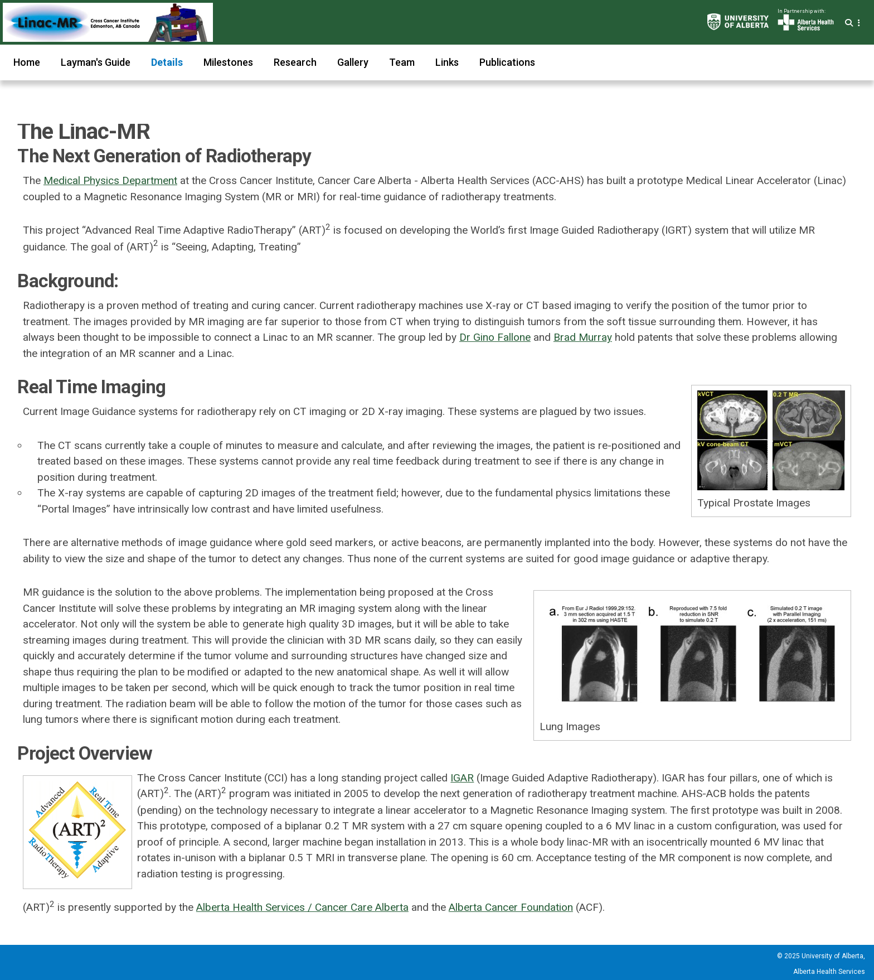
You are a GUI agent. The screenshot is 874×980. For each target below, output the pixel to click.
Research (295, 62)
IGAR (462, 777)
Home (26, 62)
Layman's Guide (95, 62)
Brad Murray (582, 337)
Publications (507, 62)
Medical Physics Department (110, 180)
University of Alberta (832, 956)
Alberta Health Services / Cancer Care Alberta (302, 907)
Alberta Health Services (829, 972)
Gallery (352, 62)
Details (167, 62)
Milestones (228, 62)
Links (447, 62)
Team (402, 62)
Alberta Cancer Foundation (511, 907)
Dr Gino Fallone (495, 337)
